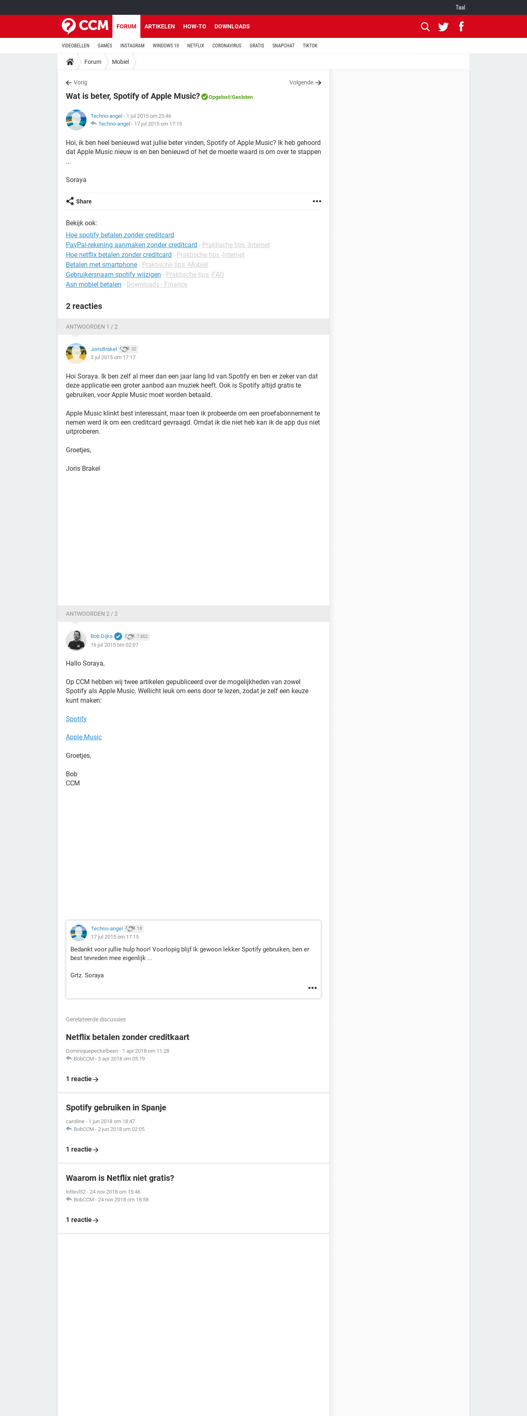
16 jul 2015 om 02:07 (114, 645)
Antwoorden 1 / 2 (92, 326)
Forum (126, 26)
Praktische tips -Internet (236, 245)
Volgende (301, 82)
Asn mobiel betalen (93, 284)
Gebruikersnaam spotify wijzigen (113, 274)
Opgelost (219, 97)
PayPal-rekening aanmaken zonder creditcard (131, 245)
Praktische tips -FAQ (195, 274)
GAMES (105, 46)
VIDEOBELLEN (75, 46)
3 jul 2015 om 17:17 (113, 357)
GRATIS (257, 46)
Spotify (76, 719)
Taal (460, 7)
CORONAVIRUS (227, 46)
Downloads (232, 26)
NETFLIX (195, 46)
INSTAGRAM (132, 46)
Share (84, 201)
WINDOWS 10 (166, 46)
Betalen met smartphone (101, 265)
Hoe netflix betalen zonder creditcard (119, 255)
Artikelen (160, 26)
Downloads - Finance (156, 284)
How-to (194, 26)
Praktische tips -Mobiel (175, 265)
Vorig (80, 82)
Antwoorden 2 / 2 (92, 613)
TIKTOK (310, 46)
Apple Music (84, 737)
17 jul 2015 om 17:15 (158, 124)
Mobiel (120, 61)
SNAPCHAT (283, 46)
